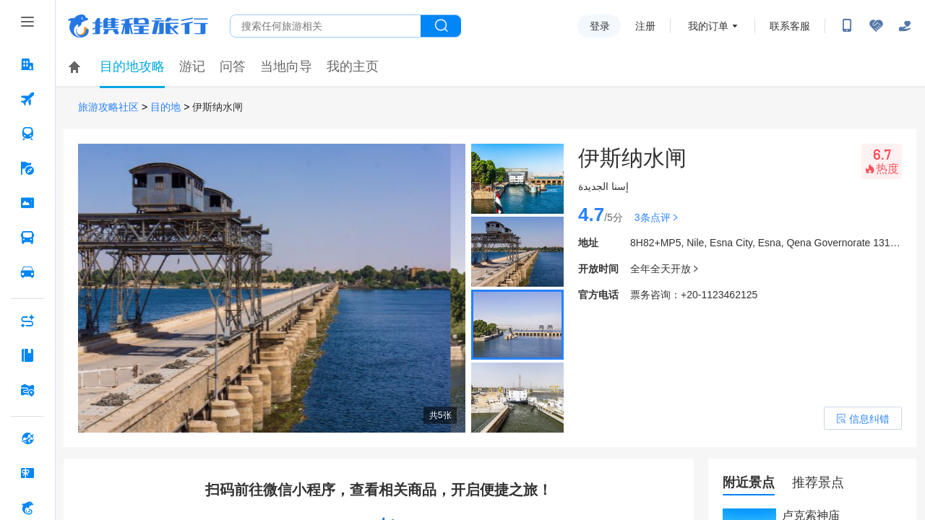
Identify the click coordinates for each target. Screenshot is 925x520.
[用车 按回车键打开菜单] (27, 272)
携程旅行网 (138, 26)
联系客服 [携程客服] (790, 26)
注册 (645, 26)
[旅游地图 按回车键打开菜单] (27, 390)
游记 (192, 66)
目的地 (165, 107)
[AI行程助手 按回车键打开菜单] (27, 321)
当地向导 (286, 66)
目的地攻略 (132, 66)
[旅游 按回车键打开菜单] (27, 168)
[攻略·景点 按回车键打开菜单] (27, 355)
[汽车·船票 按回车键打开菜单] (27, 237)
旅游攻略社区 (108, 107)
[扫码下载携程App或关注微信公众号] (847, 26)
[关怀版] (905, 26)
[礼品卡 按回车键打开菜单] (27, 473)
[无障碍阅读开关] (876, 26)
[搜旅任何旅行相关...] (326, 26)
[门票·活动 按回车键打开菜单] (27, 203)
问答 (233, 66)
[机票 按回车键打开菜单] (27, 99)
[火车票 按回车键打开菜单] (27, 133)
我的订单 (708, 26)
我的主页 (353, 66)
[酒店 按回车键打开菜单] (27, 64)
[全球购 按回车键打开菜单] (27, 438)
